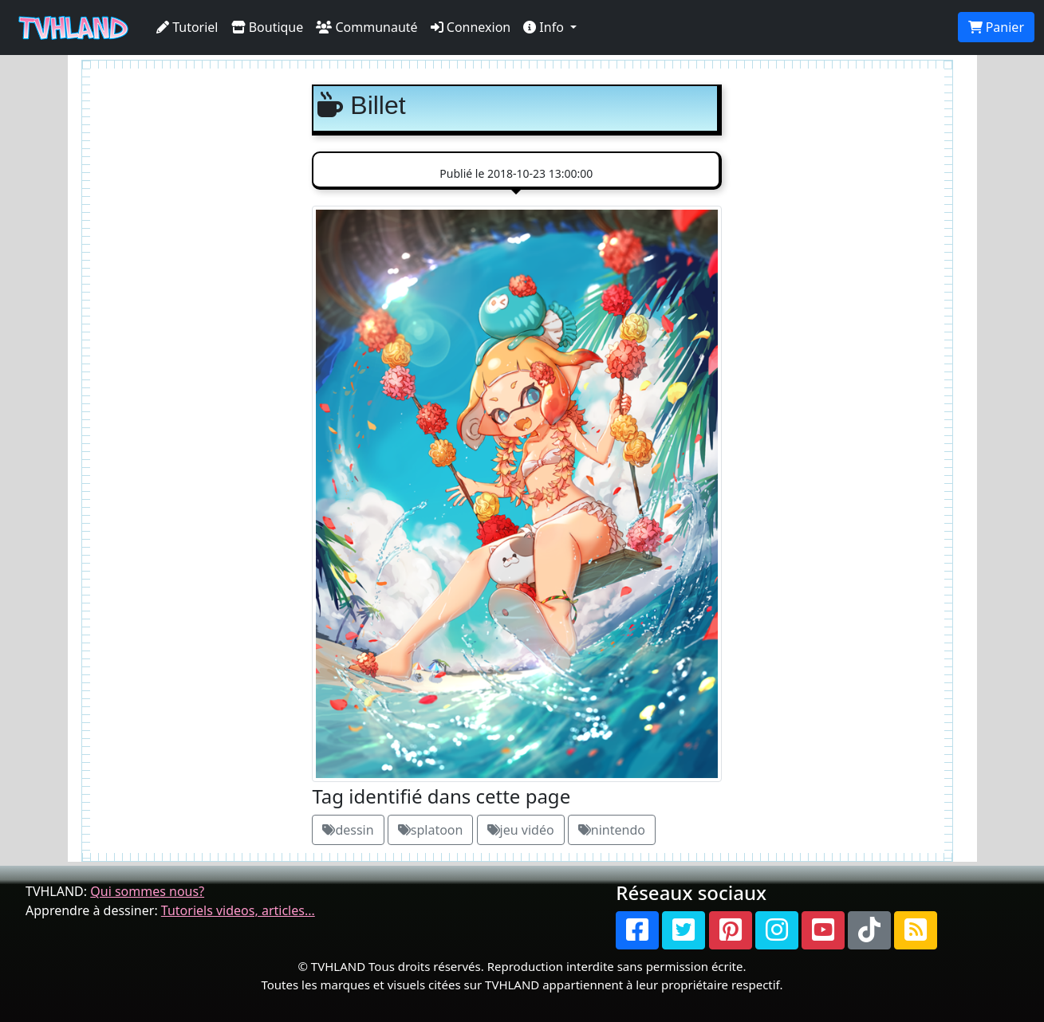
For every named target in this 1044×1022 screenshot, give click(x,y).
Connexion (471, 27)
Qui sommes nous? (147, 891)
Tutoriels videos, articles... (238, 910)
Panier (996, 27)
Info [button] (545, 27)
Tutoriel (187, 27)
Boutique (267, 27)
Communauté (366, 27)
